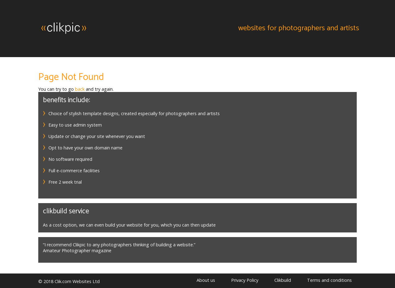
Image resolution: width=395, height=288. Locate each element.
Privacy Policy (244, 280)
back (80, 89)
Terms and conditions (329, 280)
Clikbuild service (66, 211)
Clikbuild (282, 280)
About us (206, 280)
